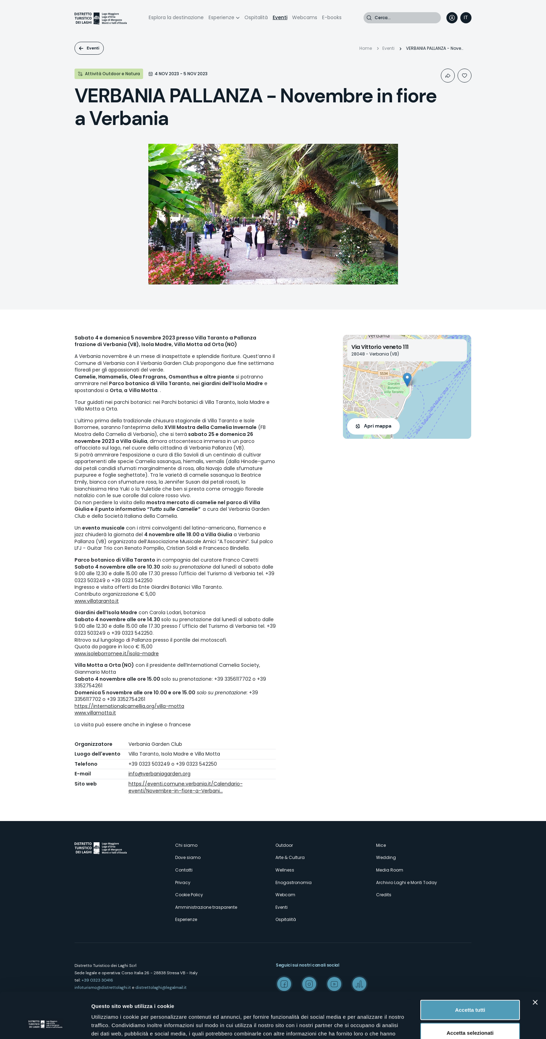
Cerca (369, 17)
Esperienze (221, 17)
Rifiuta (470, 1016)
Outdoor (284, 845)
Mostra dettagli (366, 1025)
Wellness (284, 870)
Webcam (285, 895)
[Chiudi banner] (535, 963)
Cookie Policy (189, 895)
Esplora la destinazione (176, 17)
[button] (407, 380)
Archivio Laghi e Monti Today (406, 882)
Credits (383, 895)
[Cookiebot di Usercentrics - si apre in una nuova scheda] (45, 1025)
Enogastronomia (293, 882)
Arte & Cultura (290, 857)
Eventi (280, 17)
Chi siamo (186, 845)
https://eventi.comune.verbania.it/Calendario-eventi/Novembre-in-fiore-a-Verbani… (185, 787)
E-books (332, 17)
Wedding (386, 857)
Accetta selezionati (469, 994)
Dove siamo (188, 857)
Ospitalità (256, 17)
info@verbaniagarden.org (159, 773)
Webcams (304, 17)
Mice (381, 845)
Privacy (182, 882)
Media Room (389, 870)
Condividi (448, 76)
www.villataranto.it (97, 600)
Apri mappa (377, 426)
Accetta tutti (470, 971)
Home (365, 48)
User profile (452, 17)
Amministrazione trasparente (206, 907)
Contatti (184, 870)
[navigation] (465, 17)
